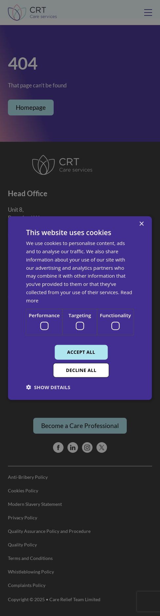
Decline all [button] (81, 370)
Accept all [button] (81, 352)
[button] (48, 387)
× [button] (141, 224)
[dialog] (80, 308)
